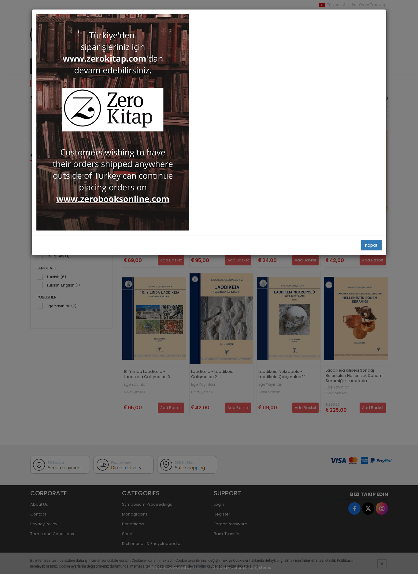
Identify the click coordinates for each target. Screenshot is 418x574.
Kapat (371, 245)
